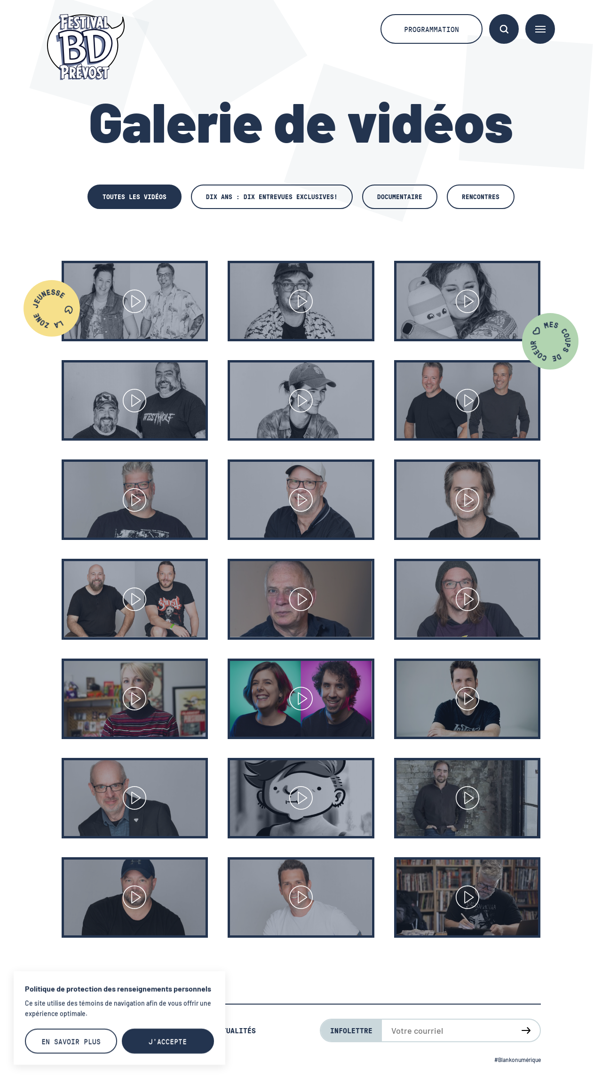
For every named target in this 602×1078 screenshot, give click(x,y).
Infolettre (351, 1030)
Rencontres (480, 196)
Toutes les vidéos (134, 196)
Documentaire (399, 196)
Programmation (431, 29)
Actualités (235, 1030)
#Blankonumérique (517, 1059)
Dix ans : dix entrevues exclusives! (272, 196)
